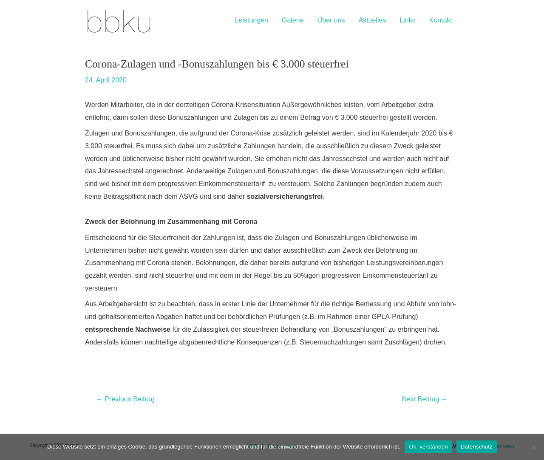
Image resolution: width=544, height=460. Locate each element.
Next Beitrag (425, 399)
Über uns (331, 20)
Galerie (293, 20)
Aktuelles (372, 20)
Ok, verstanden (428, 446)
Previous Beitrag (125, 399)
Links (407, 20)
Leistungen (251, 20)
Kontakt (440, 20)
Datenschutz (477, 446)
